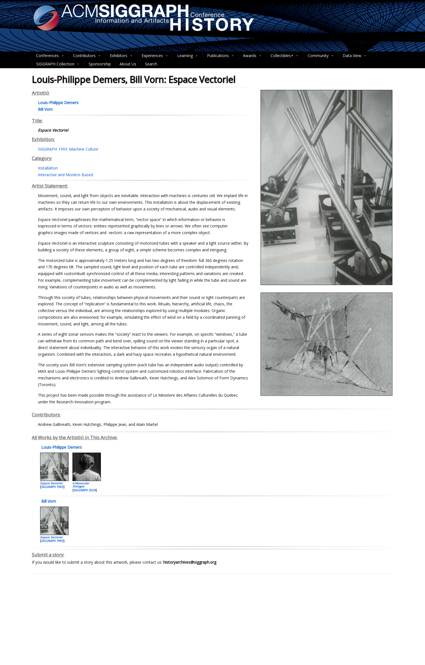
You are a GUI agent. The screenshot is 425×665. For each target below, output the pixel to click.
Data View (355, 55)
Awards (252, 55)
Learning (187, 55)
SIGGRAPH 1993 (52, 487)
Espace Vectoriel (51, 483)
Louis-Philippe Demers (61, 447)
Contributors (87, 55)
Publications (220, 55)
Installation (48, 168)
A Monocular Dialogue (80, 484)
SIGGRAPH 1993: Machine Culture (68, 149)
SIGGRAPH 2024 (85, 490)
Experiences (155, 55)
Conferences (50, 55)
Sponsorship (100, 64)
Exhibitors (121, 55)
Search (151, 64)
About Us (128, 64)
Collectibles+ (285, 55)
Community (321, 55)
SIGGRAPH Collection (58, 64)
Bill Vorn (48, 501)
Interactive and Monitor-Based (65, 174)
